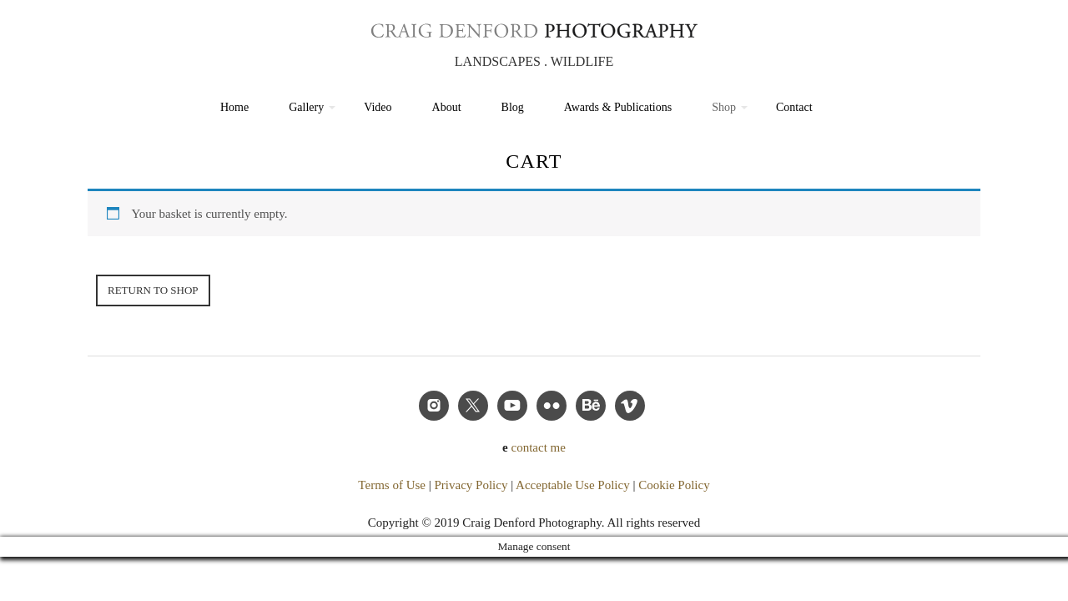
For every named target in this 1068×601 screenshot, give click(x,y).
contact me (538, 447)
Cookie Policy (673, 485)
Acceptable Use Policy (573, 485)
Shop (724, 107)
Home (234, 107)
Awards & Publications (618, 107)
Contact (794, 107)
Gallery (306, 107)
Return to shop (153, 290)
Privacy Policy (470, 485)
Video (377, 107)
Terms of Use (392, 485)
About (446, 107)
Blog (512, 107)
